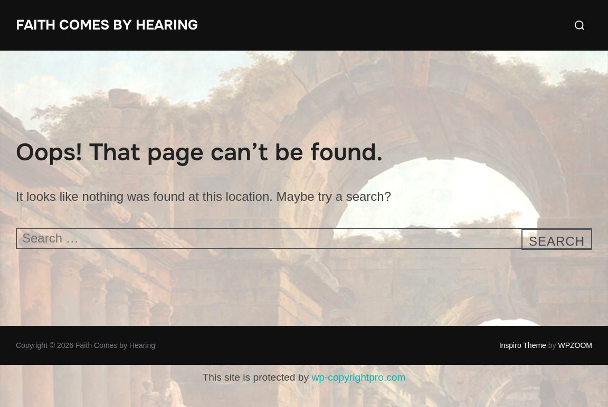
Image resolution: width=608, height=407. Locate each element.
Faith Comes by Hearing (107, 25)
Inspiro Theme (522, 345)
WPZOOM (575, 345)
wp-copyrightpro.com (358, 377)
